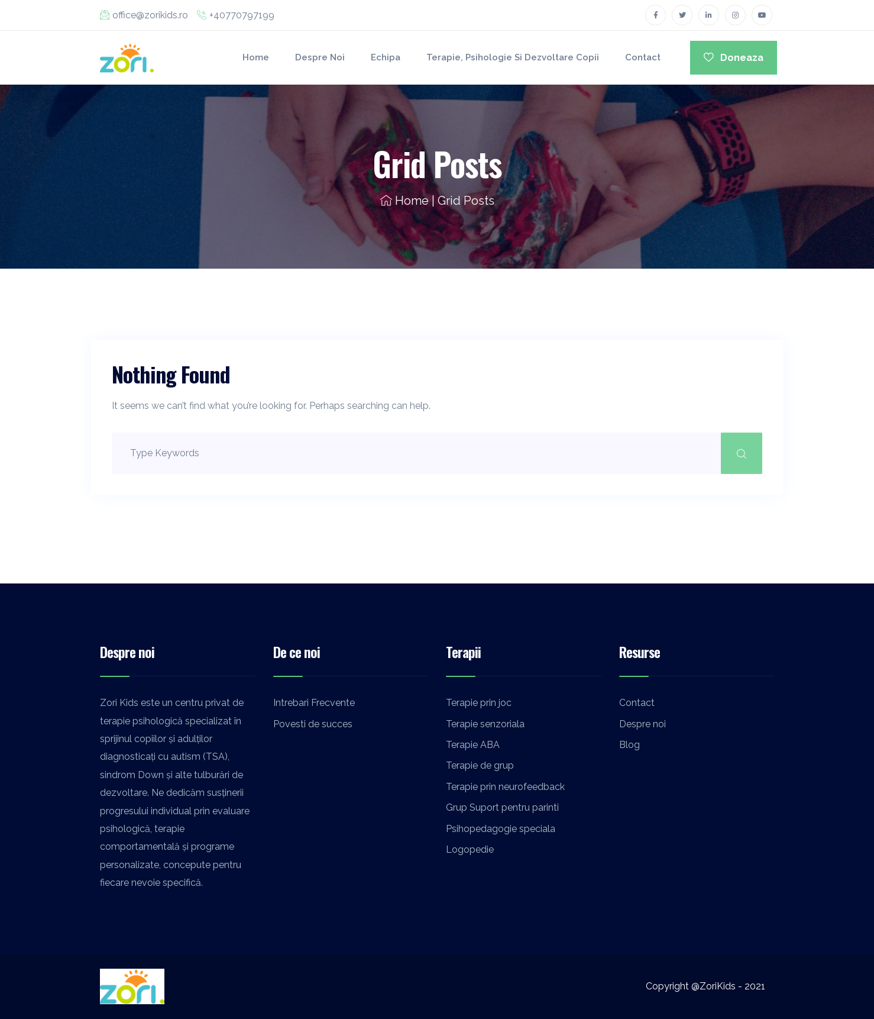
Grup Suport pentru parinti (502, 807)
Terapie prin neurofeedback (505, 786)
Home (255, 57)
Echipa (385, 57)
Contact (643, 57)
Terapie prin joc (479, 702)
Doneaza (733, 57)
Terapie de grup (480, 765)
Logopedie (470, 849)
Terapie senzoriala (485, 724)
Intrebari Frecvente (314, 702)
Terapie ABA (473, 744)
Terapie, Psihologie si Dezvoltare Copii (512, 57)
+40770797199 (235, 15)
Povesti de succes (312, 724)
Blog (629, 744)
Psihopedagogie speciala (500, 828)
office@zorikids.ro (144, 15)
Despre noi (320, 57)
